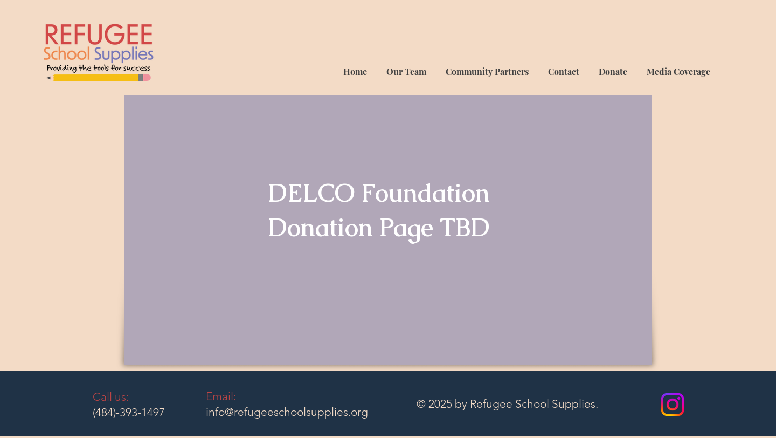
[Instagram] (672, 404)
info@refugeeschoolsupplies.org (287, 412)
